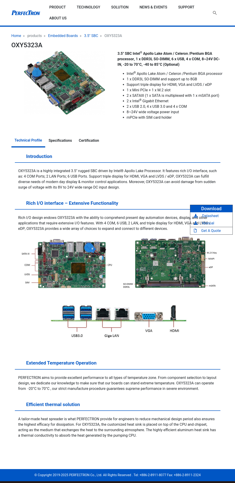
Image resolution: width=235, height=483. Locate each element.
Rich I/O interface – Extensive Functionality (67, 205)
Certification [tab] (89, 140)
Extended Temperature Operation (57, 364)
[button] (64, 83)
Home (16, 36)
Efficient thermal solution (48, 406)
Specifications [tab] (60, 140)
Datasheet (206, 216)
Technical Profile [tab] (28, 140)
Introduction (34, 158)
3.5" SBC (91, 36)
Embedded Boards (63, 36)
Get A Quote (207, 230)
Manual (204, 223)
